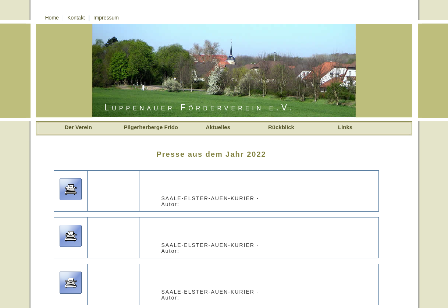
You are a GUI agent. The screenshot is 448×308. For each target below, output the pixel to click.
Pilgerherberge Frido (151, 127)
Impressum (106, 18)
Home (52, 18)
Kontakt (76, 18)
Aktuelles (212, 127)
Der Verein (76, 127)
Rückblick (279, 127)
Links (343, 127)
